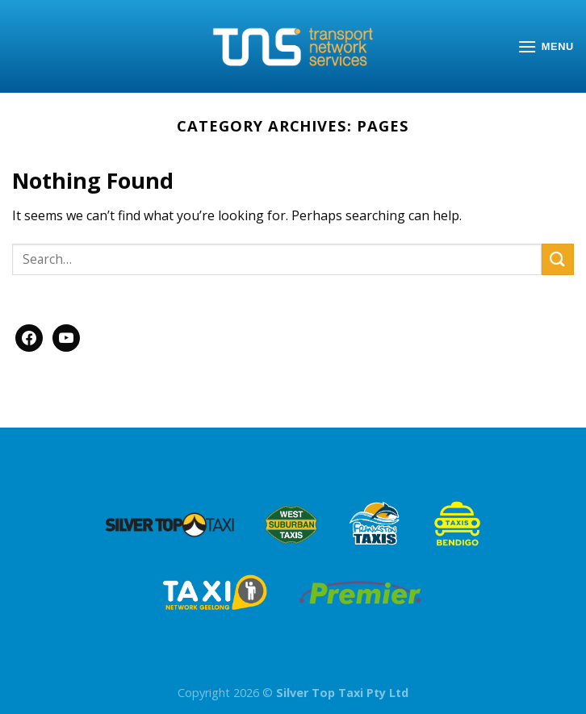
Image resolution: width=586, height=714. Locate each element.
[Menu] (545, 46)
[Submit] (558, 259)
